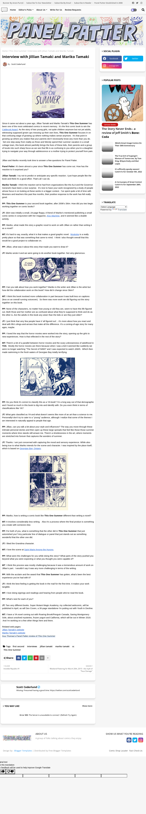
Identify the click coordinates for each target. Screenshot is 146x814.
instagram (114, 65)
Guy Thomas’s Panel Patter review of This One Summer (28, 636)
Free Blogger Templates (60, 750)
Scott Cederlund (26, 687)
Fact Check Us (135, 750)
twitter (135, 58)
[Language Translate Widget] (113, 207)
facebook (114, 58)
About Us (40, 9)
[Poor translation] (10, 771)
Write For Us (56, 9)
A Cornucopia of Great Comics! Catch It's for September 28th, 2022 (128, 184)
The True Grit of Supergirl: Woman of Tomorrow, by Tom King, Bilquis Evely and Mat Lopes (128, 160)
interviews (32, 646)
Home (13, 9)
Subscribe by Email (63, 3)
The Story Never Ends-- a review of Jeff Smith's (121, 133)
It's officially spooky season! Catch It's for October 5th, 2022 (128, 170)
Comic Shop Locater (118, 750)
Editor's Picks (25, 9)
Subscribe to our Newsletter (39, 3)
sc (73, 646)
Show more (87, 706)
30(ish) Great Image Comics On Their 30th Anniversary (128, 144)
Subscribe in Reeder (83, 3)
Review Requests (73, 9)
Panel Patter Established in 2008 (108, 3)
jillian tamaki (46, 646)
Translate (119, 209)
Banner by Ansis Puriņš (13, 3)
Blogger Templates (23, 750)
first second (18, 646)
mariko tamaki (62, 646)
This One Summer (18, 51)
